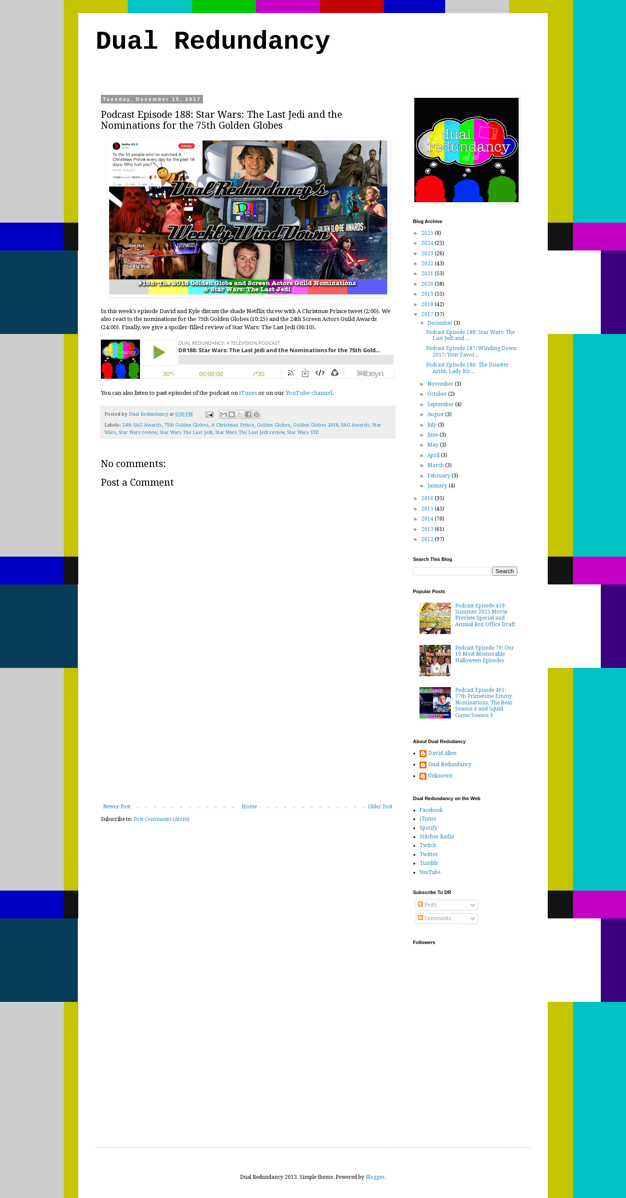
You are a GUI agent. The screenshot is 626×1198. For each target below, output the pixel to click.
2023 (428, 253)
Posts (427, 905)
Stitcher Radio (437, 837)
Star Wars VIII (303, 432)
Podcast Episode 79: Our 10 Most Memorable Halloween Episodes (484, 654)
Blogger (375, 1177)
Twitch (428, 845)
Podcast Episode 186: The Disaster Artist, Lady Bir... (467, 368)
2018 (428, 304)
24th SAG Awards (142, 425)
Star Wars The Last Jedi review (249, 432)
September (441, 404)
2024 (428, 243)
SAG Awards (355, 425)
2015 (428, 509)
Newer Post (116, 807)
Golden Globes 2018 (315, 425)
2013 (428, 529)
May (433, 445)
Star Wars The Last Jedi (186, 432)
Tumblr (429, 863)
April (434, 455)
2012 (428, 539)
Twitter (429, 854)
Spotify (428, 828)
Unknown (440, 776)
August (436, 414)
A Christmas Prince (232, 425)
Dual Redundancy (213, 42)
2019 (428, 294)
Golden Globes (273, 425)
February (439, 476)
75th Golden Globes (186, 425)
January (438, 486)
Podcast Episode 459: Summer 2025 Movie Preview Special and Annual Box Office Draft (485, 615)
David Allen (442, 753)
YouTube (430, 872)
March (436, 465)
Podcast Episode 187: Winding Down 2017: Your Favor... (471, 351)
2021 (428, 273)
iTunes (248, 393)
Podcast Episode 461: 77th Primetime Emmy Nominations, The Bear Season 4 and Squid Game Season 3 (484, 702)
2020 (428, 284)
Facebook (431, 810)
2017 (428, 314)
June (433, 435)
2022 (428, 263)
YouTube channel (309, 393)
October (437, 394)
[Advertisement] (248, 738)
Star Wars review (138, 432)
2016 (428, 498)
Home (249, 807)
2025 (428, 233)
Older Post (380, 807)
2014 (428, 519)
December (440, 323)
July (432, 425)
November (441, 384)
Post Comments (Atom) (161, 819)
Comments (434, 918)
